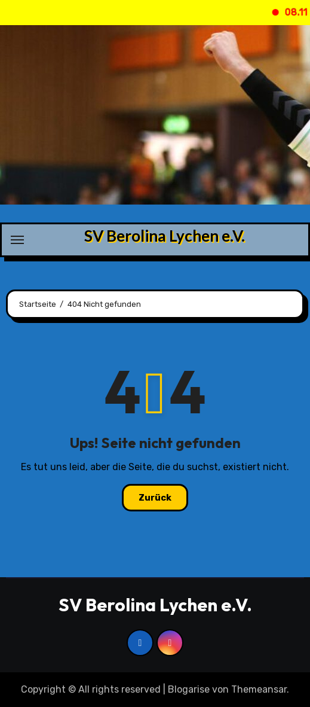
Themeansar (259, 689)
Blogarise (189, 689)
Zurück (155, 497)
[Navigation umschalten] (17, 240)
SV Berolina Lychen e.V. (164, 235)
